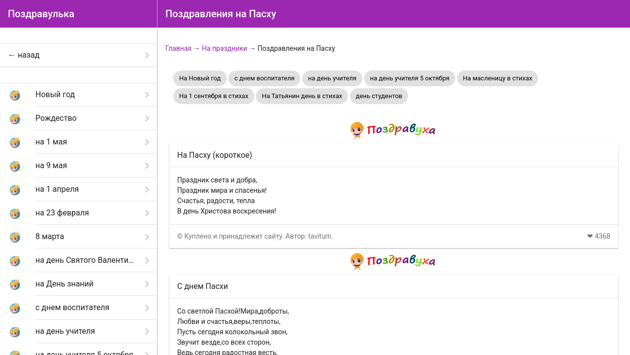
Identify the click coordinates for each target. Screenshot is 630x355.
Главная (178, 48)
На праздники (224, 48)
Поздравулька (41, 14)
